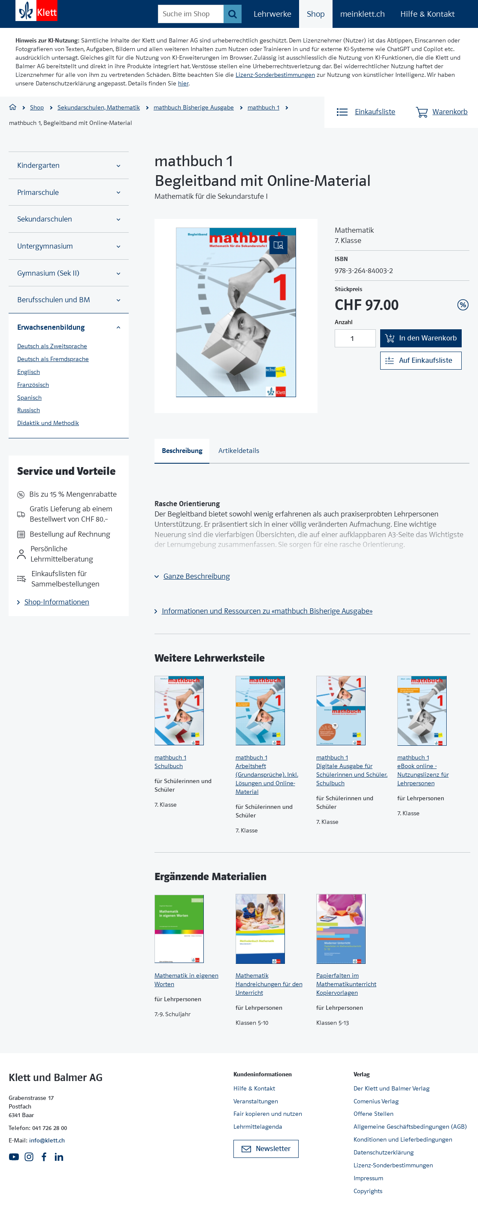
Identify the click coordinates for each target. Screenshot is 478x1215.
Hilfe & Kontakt (427, 14)
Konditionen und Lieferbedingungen (403, 1139)
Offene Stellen (373, 1114)
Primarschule (68, 192)
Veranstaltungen (255, 1101)
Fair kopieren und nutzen (267, 1114)
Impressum (368, 1178)
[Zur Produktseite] (190, 710)
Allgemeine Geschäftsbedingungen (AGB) (410, 1126)
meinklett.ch (362, 14)
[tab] (181, 451)
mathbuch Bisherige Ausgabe (194, 107)
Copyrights (368, 1191)
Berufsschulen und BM (68, 299)
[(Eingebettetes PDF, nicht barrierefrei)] (236, 312)
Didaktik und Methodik (48, 423)
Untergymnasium (68, 246)
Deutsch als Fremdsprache (53, 359)
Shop (316, 14)
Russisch (28, 410)
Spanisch (29, 397)
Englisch (28, 372)
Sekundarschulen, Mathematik (98, 107)
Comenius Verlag (376, 1101)
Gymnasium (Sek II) (68, 273)
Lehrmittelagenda (257, 1126)
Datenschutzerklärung (384, 1152)
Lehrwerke (272, 14)
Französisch (33, 385)
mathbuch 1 (263, 107)
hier (183, 83)
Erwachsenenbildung (68, 327)
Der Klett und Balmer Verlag (392, 1088)
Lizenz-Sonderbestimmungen (275, 75)
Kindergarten (68, 165)
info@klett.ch (47, 1140)
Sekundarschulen (68, 219)
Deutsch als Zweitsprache (52, 346)
